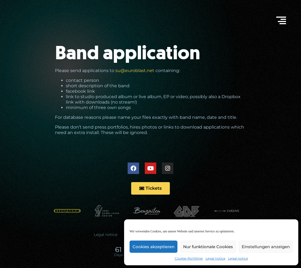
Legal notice (215, 258)
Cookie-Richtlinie (189, 258)
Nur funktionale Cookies (208, 246)
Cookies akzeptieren (153, 246)
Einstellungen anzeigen (266, 246)
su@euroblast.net (134, 70)
